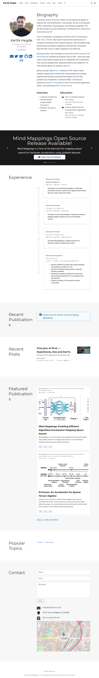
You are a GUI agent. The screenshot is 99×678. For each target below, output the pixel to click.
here (68, 66)
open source (48, 675)
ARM (70, 71)
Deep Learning (50, 544)
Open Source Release (49, 157)
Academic (40, 544)
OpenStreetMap (86, 652)
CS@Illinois (53, 71)
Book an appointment (51, 619)
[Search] (91, 3)
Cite (45, 449)
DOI (50, 449)
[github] (26, 57)
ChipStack (56, 20)
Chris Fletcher (46, 40)
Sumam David (66, 86)
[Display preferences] (95, 3)
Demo (68, 362)
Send (40, 603)
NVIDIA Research (53, 182)
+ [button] (39, 625)
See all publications (48, 522)
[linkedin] (30, 57)
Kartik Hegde (9, 3)
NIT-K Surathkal (56, 83)
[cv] (21, 61)
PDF (40, 449)
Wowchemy (35, 675)
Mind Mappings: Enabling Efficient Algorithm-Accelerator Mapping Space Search (61, 432)
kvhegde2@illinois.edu (52, 609)
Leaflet (79, 652)
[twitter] (16, 57)
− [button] (39, 627)
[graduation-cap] (21, 57)
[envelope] (11, 57)
